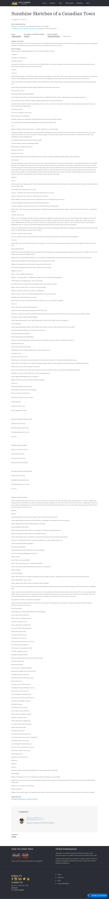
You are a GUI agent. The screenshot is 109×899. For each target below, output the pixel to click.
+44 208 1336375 (19, 890)
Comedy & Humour (16, 36)
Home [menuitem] (45, 3)
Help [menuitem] (60, 3)
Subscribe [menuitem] (80, 3)
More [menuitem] (88, 3)
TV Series (26, 36)
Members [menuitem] (52, 3)
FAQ (59, 880)
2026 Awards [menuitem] (69, 3)
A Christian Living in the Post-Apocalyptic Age (24, 28)
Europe (14, 836)
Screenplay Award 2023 (53, 36)
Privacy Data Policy (63, 883)
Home (59, 874)
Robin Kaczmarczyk (30, 819)
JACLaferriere (23, 19)
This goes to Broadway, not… (34, 818)
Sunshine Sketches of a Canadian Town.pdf (25, 799)
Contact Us (14, 887)
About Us (60, 877)
